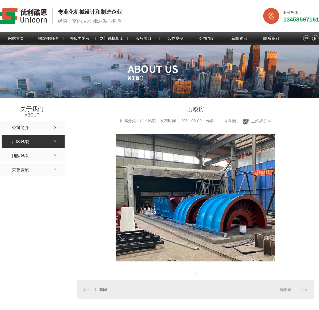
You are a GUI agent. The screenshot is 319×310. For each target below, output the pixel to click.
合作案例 (175, 38)
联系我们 (271, 38)
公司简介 (207, 38)
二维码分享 (261, 121)
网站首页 (16, 38)
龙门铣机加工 (112, 38)
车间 (103, 289)
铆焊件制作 (48, 38)
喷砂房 (286, 289)
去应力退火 (80, 38)
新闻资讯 (239, 38)
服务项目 (144, 38)
